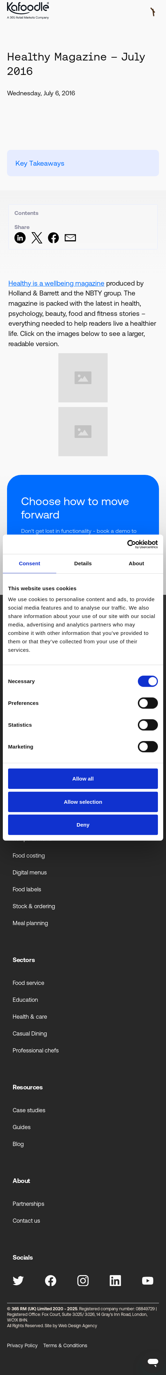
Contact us (26, 1220)
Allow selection (83, 801)
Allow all (83, 779)
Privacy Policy (22, 1345)
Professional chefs (36, 1050)
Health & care (30, 1016)
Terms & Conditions (65, 1345)
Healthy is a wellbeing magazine (56, 283)
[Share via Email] (70, 241)
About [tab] (136, 563)
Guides (22, 1127)
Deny (83, 825)
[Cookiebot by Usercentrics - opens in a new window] (127, 544)
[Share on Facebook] (53, 241)
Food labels (27, 889)
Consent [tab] (29, 563)
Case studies (29, 1110)
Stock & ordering (34, 906)
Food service (28, 983)
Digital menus (30, 872)
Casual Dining (30, 1033)
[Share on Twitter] (37, 241)
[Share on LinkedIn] (20, 241)
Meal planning (30, 923)
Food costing (29, 855)
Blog (18, 1144)
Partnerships (28, 1204)
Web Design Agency (77, 1325)
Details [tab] (83, 563)
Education (25, 1000)
